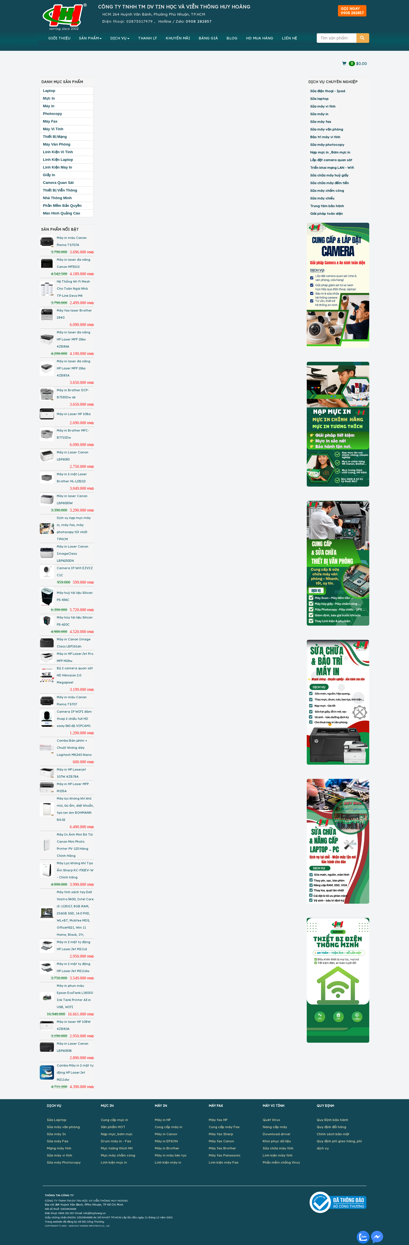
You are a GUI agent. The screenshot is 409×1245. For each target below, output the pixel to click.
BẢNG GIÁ (208, 38)
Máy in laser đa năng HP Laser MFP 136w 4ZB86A (73, 339)
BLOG (231, 38)
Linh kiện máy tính (278, 1155)
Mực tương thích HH (117, 1148)
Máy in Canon (166, 1134)
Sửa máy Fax (57, 1141)
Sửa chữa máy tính (278, 1148)
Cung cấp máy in (168, 1127)
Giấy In (49, 175)
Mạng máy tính (59, 1148)
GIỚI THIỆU (59, 38)
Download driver (277, 1134)
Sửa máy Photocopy (64, 1162)
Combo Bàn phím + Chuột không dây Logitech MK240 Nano (74, 748)
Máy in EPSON (166, 1141)
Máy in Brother (167, 1148)
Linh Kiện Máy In (57, 167)
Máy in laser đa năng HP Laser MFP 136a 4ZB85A (73, 368)
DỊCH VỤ (120, 38)
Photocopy (52, 114)
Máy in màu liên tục (171, 1155)
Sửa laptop (319, 98)
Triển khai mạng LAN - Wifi (332, 167)
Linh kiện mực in (114, 1162)
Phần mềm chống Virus (281, 1162)
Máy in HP (163, 1120)
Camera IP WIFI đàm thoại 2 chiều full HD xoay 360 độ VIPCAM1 (74, 719)
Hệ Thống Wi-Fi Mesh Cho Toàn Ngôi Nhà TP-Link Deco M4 (73, 288)
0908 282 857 (66, 1213)
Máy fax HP (218, 1120)
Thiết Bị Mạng (55, 136)
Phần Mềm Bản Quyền (62, 205)
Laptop (49, 91)
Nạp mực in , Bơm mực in (330, 152)
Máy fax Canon (221, 1141)
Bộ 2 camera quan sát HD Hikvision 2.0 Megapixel (75, 675)
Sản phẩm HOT (113, 1127)
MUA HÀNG (259, 38)
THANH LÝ (147, 38)
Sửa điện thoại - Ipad (327, 91)
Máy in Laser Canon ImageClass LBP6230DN (72, 553)
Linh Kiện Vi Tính (58, 152)
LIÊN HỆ (289, 38)
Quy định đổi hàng (331, 1127)
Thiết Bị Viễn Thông (60, 190)
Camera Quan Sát (58, 182)
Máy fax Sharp (221, 1134)
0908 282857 (199, 21)
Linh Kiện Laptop (58, 159)
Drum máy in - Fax (116, 1141)
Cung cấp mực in (114, 1120)
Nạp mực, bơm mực (117, 1134)
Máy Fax (50, 121)
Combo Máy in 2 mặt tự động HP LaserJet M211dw (75, 1072)
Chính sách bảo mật (333, 1134)
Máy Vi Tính (53, 129)
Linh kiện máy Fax (224, 1162)
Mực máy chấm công (118, 1155)
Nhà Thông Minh (57, 198)
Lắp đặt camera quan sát (331, 160)
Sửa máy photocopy (327, 144)
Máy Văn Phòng (56, 144)
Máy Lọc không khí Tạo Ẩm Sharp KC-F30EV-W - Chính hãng (75, 870)
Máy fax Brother (222, 1148)
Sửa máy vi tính (322, 106)
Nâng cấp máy (275, 1127)
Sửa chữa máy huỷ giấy (329, 175)
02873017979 (139, 21)
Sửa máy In (56, 1134)
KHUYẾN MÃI (178, 38)
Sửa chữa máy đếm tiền (329, 183)
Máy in (48, 106)
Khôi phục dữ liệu (277, 1141)
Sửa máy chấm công (327, 190)
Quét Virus (271, 1120)
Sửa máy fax (320, 121)
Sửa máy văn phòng (326, 129)
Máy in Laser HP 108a (74, 414)
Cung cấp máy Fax (224, 1127)
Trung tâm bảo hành (327, 206)
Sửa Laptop (56, 1120)
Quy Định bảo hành (332, 1120)
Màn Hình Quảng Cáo (61, 213)
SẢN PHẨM (90, 38)
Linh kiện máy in (168, 1162)
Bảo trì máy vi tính (325, 137)
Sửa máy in (319, 114)
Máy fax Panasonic (225, 1155)
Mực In (49, 98)
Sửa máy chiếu (322, 198)
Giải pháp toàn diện (326, 213)
